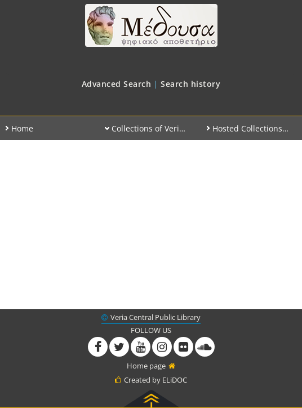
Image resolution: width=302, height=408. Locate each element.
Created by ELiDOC (155, 380)
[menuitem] (117, 83)
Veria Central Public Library (155, 317)
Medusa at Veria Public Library (151, 25)
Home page (146, 366)
